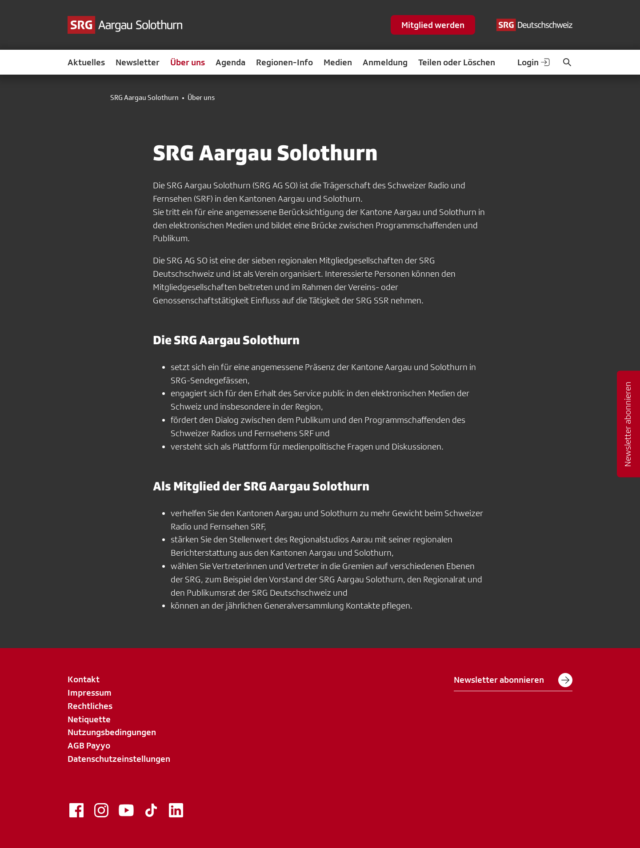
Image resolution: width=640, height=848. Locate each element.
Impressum (90, 692)
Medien (338, 62)
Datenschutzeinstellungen (119, 759)
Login (534, 62)
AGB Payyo (89, 745)
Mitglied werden (432, 25)
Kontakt (84, 679)
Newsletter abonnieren (513, 680)
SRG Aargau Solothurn (144, 98)
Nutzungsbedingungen (112, 732)
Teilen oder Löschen (456, 62)
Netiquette (89, 719)
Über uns (187, 62)
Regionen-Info (284, 62)
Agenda (230, 62)
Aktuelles (86, 62)
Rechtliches (90, 706)
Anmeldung (385, 62)
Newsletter (138, 62)
